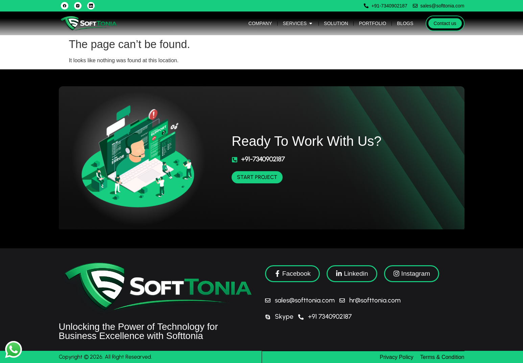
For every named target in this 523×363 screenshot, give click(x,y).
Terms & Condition (442, 357)
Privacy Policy (396, 357)
